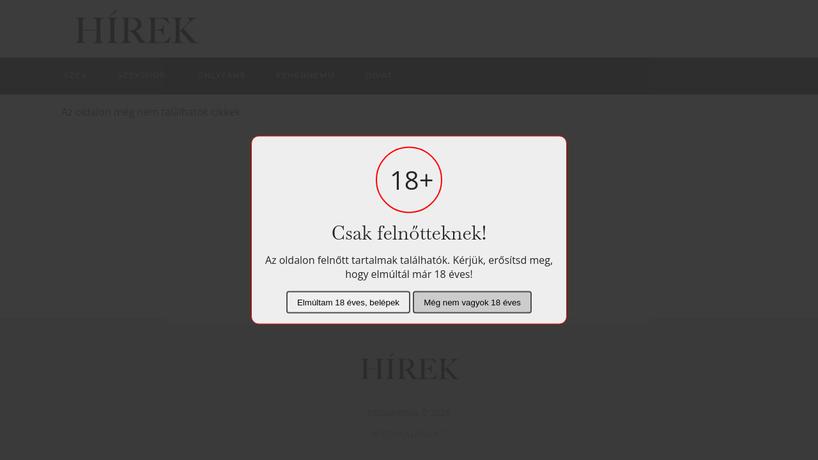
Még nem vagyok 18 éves (472, 302)
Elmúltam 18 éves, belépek (348, 302)
